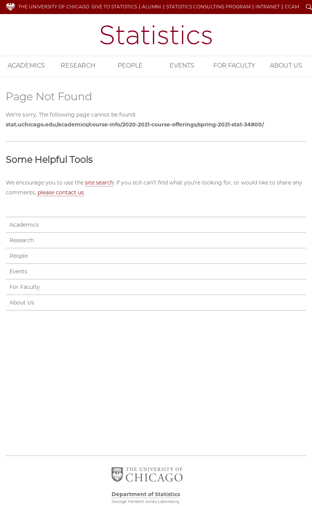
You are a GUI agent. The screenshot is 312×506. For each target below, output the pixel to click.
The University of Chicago (53, 6)
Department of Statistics (156, 34)
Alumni (151, 7)
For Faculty (234, 65)
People (130, 65)
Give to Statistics (114, 7)
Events (182, 65)
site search (99, 182)
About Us (286, 65)
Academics (26, 65)
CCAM (292, 7)
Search (309, 7)
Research (78, 65)
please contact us (61, 192)
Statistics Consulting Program (208, 7)
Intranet (267, 7)
